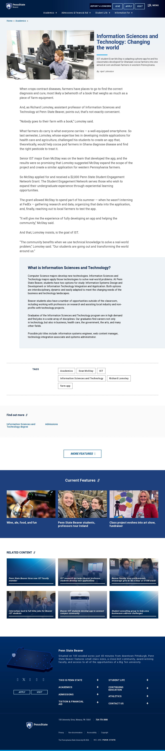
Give (117, 6)
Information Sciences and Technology (81, 378)
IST (101, 371)
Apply (128, 6)
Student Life (101, 12)
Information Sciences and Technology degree (21, 425)
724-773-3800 (102, 719)
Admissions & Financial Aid (75, 12)
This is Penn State (70, 680)
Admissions (51, 424)
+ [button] (98, 680)
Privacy (61, 733)
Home (9, 21)
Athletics (115, 696)
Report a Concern (100, 6)
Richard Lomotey (119, 378)
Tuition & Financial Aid (71, 702)
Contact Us (116, 703)
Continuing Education (115, 688)
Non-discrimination (75, 733)
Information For (122, 12)
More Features (82, 453)
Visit (140, 6)
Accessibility (91, 733)
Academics (48, 12)
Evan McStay (86, 371)
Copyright (104, 733)
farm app (65, 385)
